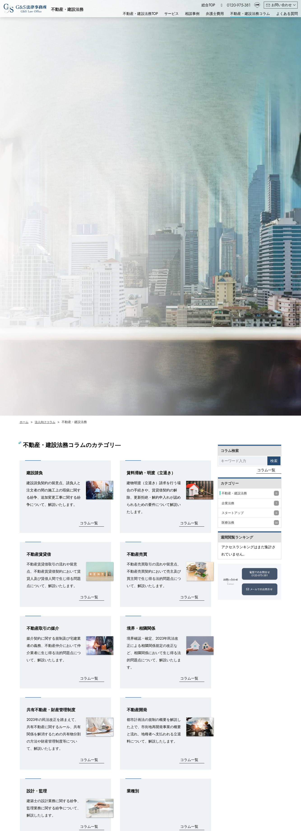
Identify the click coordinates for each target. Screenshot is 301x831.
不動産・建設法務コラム (250, 13)
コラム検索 (230, 451)
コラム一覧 (89, 523)
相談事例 (192, 13)
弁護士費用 (215, 13)
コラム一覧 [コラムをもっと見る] (266, 470)
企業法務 (250, 503)
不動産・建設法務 (250, 493)
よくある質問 (287, 13)
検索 (274, 460)
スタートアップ (250, 512)
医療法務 (250, 522)
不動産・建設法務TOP (140, 13)
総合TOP (208, 5)
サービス (171, 13)
